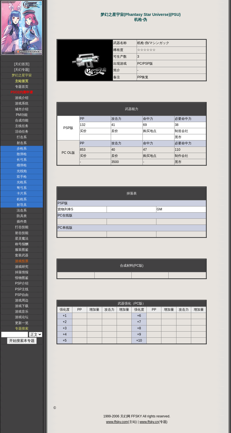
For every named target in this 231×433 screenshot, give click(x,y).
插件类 (22, 221)
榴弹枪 (22, 165)
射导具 (22, 205)
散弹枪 (22, 154)
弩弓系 (22, 188)
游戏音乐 (21, 311)
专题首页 (21, 87)
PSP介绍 (21, 283)
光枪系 (22, 182)
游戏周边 (21, 300)
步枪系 (22, 148)
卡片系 (22, 193)
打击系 (22, 137)
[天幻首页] (22, 64)
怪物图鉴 (21, 278)
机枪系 (22, 199)
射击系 (22, 143)
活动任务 (21, 131)
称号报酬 (21, 244)
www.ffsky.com (117, 422)
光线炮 (22, 171)
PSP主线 (21, 289)
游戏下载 (21, 306)
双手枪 (22, 177)
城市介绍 (21, 109)
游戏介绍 (21, 98)
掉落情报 (21, 272)
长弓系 (22, 160)
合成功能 (21, 120)
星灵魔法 (21, 238)
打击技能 (21, 227)
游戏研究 (21, 267)
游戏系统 (21, 103)
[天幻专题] (22, 70)
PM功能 (22, 115)
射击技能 (21, 233)
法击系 (22, 210)
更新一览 (21, 323)
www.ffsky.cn (148, 422)
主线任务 (21, 126)
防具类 (22, 216)
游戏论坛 (21, 317)
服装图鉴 (21, 250)
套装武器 (21, 255)
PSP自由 (21, 295)
